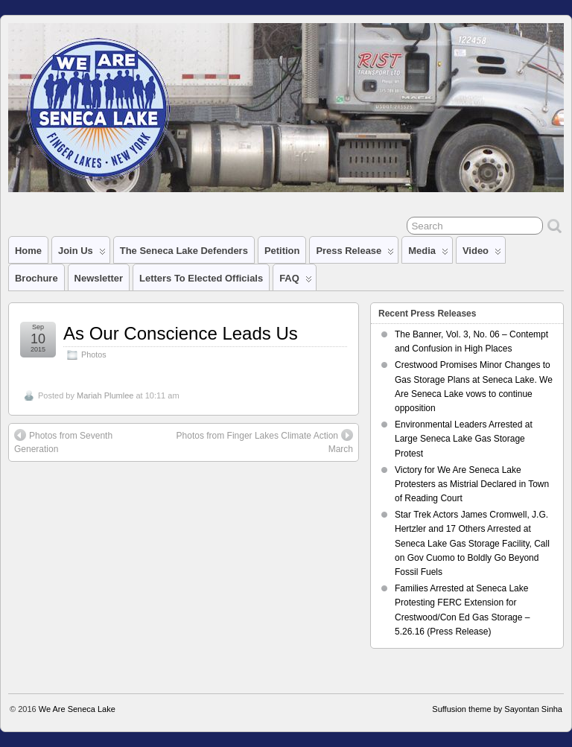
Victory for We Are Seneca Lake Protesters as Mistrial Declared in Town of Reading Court (472, 484)
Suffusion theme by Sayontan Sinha (497, 709)
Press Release (355, 254)
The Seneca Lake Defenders (184, 250)
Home (28, 250)
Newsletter (99, 278)
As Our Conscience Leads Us (180, 333)
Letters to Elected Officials (201, 278)
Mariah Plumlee (105, 395)
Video (482, 254)
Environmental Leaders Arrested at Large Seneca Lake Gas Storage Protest (464, 438)
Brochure (36, 278)
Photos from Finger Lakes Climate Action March (265, 441)
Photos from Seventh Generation (63, 441)
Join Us (82, 254)
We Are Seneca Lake (77, 709)
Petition (282, 250)
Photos (94, 354)
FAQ (295, 281)
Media (428, 254)
